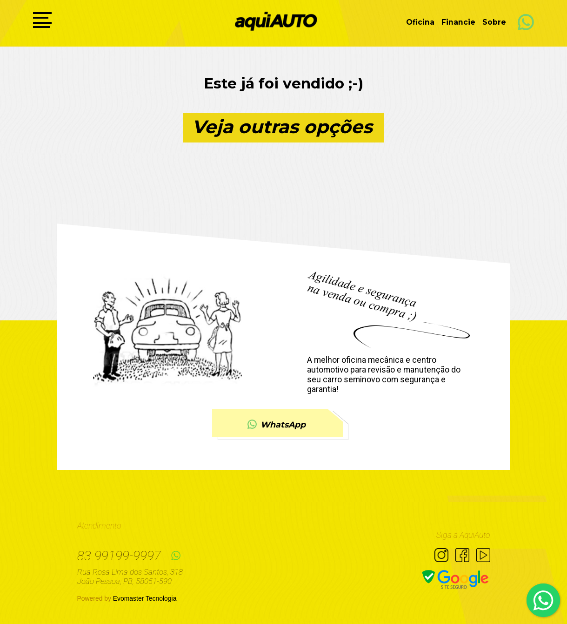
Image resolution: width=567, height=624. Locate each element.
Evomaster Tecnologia (145, 598)
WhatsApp (276, 424)
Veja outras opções (282, 126)
